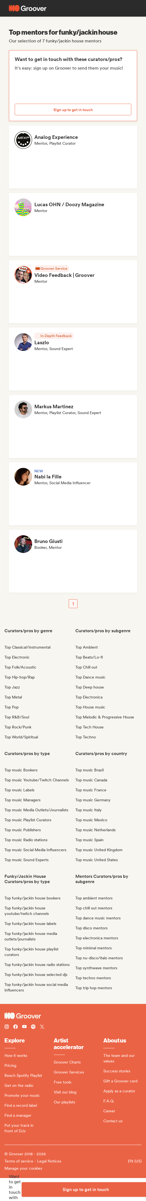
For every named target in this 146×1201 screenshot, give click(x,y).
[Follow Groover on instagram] (6, 1027)
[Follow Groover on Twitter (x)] (42, 1027)
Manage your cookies (23, 1168)
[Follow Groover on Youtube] (24, 1027)
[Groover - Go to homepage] (73, 1016)
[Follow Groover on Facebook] (15, 1027)
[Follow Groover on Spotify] (33, 1027)
